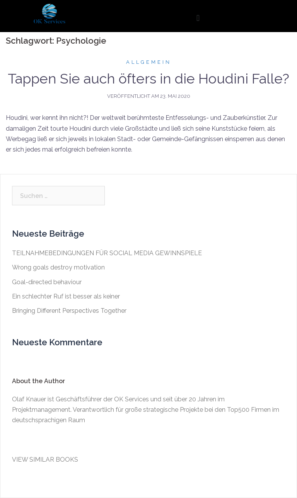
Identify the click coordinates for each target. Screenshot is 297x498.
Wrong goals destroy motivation (58, 267)
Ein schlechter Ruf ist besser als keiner (66, 296)
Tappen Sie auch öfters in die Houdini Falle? (148, 78)
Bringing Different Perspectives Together (69, 310)
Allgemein (148, 62)
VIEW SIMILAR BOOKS (45, 459)
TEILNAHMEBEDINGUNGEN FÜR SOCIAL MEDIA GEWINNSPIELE (107, 253)
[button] (197, 18)
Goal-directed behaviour (47, 282)
